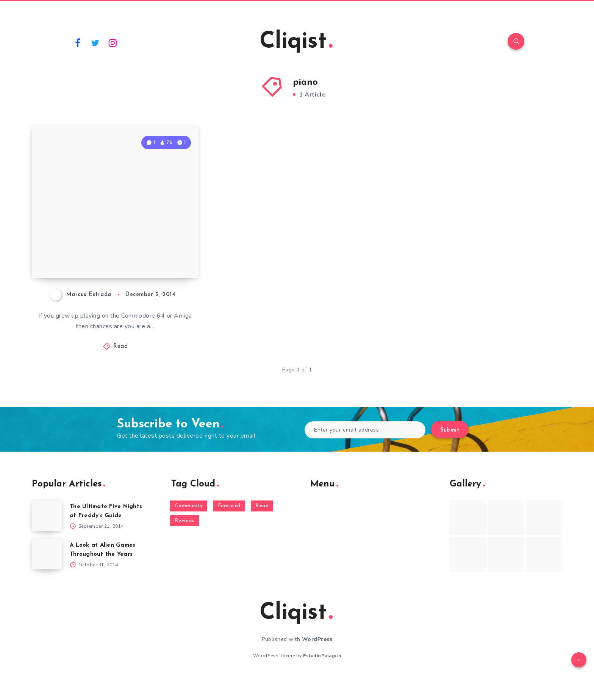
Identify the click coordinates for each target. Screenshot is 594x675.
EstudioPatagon (322, 656)
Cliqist (296, 42)
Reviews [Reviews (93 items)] (185, 521)
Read (120, 346)
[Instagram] (113, 42)
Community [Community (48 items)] (189, 506)
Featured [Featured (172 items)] (229, 506)
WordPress (317, 639)
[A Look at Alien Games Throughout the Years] (47, 554)
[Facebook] (77, 42)
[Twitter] (95, 42)
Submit (449, 430)
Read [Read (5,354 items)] (262, 506)
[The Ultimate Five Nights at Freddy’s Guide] (47, 515)
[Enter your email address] (365, 429)
